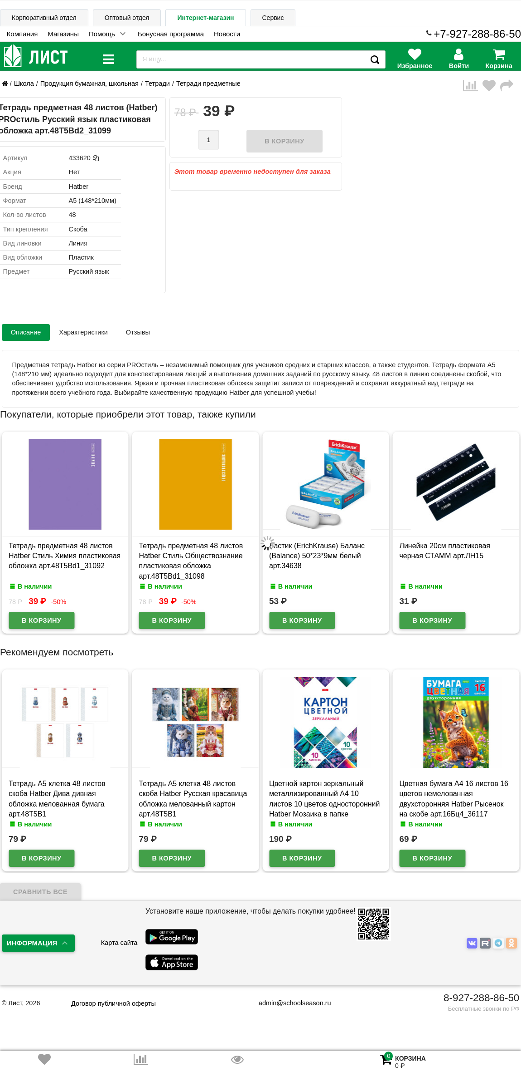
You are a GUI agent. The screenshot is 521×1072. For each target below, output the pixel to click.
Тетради (157, 83)
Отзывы (138, 332)
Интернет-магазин (205, 17)
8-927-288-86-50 (481, 997)
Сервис (273, 17)
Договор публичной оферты (113, 1003)
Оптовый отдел (127, 17)
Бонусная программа (171, 34)
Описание (26, 332)
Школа (24, 83)
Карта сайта (119, 942)
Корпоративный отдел (44, 17)
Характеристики (83, 332)
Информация (32, 943)
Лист (15, 1003)
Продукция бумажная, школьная (89, 83)
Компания (22, 34)
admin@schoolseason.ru (289, 1003)
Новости (227, 34)
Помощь (102, 34)
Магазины (63, 34)
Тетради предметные (208, 83)
